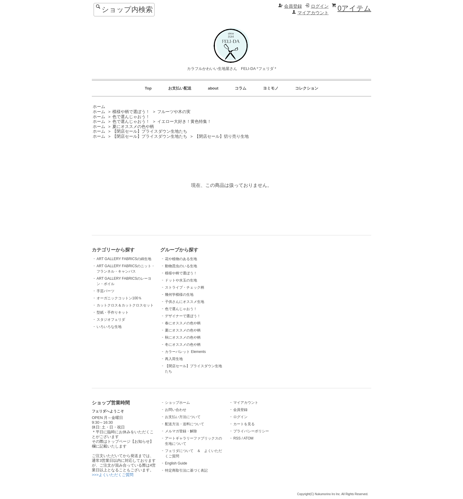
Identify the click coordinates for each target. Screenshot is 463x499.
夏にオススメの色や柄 (133, 126)
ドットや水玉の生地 (181, 280)
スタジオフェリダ (111, 319)
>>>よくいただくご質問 (112, 475)
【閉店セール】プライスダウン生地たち (149, 131)
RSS (237, 438)
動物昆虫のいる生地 (181, 266)
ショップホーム (177, 403)
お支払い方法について (183, 417)
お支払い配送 (179, 88)
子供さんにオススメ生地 (184, 302)
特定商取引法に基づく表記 (186, 470)
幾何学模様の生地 (179, 294)
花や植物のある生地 (181, 259)
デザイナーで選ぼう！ (183, 316)
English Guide (176, 463)
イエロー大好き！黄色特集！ (184, 121)
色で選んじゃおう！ (131, 117)
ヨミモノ (270, 88)
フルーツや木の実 (173, 112)
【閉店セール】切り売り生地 (222, 136)
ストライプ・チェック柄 (184, 287)
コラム (240, 88)
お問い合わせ (175, 410)
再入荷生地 (174, 359)
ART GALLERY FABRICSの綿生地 (124, 259)
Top (148, 88)
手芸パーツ (105, 291)
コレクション (306, 88)
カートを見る (244, 424)
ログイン (320, 6)
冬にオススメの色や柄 (183, 344)
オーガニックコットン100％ (119, 298)
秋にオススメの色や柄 (183, 337)
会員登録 (293, 6)
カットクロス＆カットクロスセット (125, 305)
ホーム (99, 106)
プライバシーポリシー (251, 431)
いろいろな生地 (109, 327)
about (213, 88)
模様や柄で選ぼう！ (131, 112)
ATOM (248, 438)
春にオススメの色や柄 (183, 323)
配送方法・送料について (184, 424)
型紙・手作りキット (113, 312)
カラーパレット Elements (185, 352)
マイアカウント (313, 12)
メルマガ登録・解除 (181, 431)
